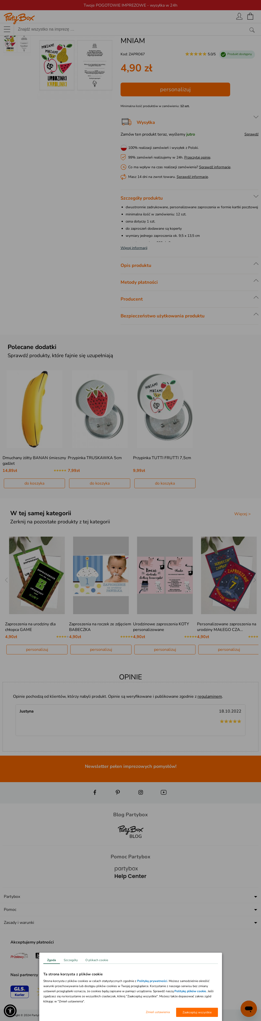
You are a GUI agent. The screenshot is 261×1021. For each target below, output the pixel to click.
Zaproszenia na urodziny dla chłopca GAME (30, 626)
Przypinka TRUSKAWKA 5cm (95, 458)
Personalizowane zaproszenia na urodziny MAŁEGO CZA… (226, 626)
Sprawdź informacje (214, 167)
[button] (10, 1011)
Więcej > (242, 514)
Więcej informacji (134, 247)
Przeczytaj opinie (197, 157)
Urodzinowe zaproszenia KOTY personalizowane (161, 626)
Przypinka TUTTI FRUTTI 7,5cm (162, 458)
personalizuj (175, 89)
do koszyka (34, 483)
